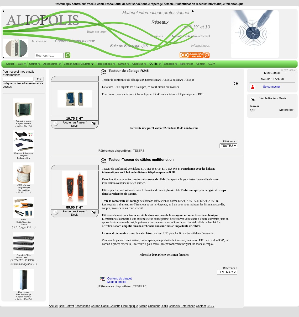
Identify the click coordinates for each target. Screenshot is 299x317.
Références (186, 64)
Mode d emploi (116, 282)
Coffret (34, 64)
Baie (21, 64)
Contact (200, 64)
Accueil (10, 64)
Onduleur (138, 64)
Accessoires (51, 64)
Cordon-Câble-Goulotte (78, 64)
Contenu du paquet (119, 278)
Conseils (170, 64)
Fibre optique (105, 64)
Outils (154, 63)
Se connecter (271, 86)
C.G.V (211, 64)
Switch (123, 64)
